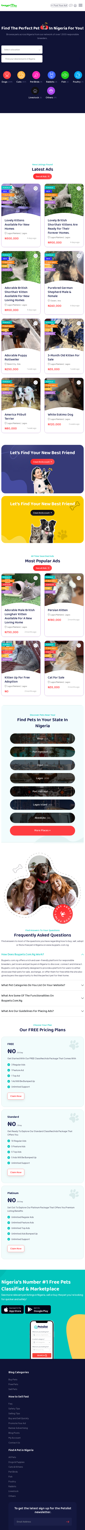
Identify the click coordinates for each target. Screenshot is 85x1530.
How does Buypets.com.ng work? (42, 953)
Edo (19, 363)
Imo (59, 300)
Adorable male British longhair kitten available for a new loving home (20, 615)
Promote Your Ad (17, 1421)
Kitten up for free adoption (17, 678)
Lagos (24, 233)
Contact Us (14, 1441)
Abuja (40, 737)
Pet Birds (13, 1470)
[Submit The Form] (68, 1520)
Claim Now (16, 1094)
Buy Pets (12, 1377)
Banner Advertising (18, 1426)
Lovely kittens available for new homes (17, 224)
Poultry (12, 1480)
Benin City (11, 363)
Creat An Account (42, 461)
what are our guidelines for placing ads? (42, 1009)
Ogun (40, 764)
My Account (14, 1436)
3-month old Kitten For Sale (64, 357)
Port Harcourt (40, 750)
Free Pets (13, 1382)
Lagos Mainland (13, 233)
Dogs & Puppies (16, 1460)
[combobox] (21, 50)
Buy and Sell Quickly (18, 1416)
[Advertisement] (42, 132)
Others (12, 1494)
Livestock (13, 1489)
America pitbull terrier (15, 416)
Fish (10, 1475)
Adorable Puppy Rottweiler (16, 357)
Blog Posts (14, 1431)
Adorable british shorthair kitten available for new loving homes (17, 294)
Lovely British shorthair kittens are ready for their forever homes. (63, 226)
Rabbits (12, 1484)
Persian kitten (58, 608)
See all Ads (42, 176)
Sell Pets (12, 1387)
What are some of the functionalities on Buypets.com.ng (42, 997)
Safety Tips (14, 1407)
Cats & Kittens (15, 1465)
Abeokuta (40, 816)
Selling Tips (14, 1412)
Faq (10, 1402)
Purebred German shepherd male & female (60, 292)
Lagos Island (40, 803)
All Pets (12, 1455)
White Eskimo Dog (60, 414)
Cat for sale (56, 676)
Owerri (53, 300)
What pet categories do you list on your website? (42, 983)
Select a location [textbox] (12, 49)
